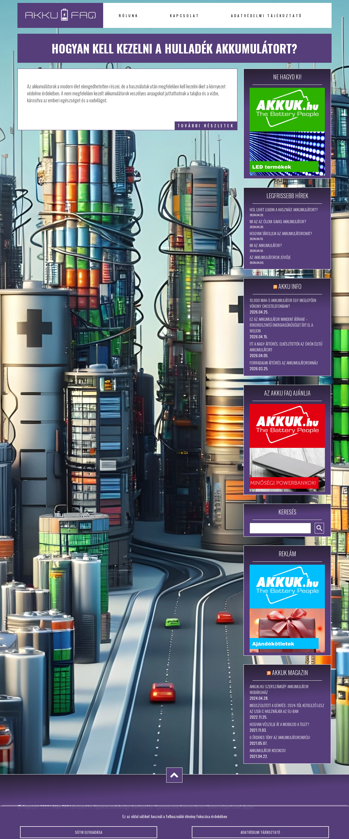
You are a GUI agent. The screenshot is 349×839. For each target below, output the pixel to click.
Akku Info (289, 286)
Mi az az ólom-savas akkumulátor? (278, 221)
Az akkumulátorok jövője (270, 257)
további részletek (206, 125)
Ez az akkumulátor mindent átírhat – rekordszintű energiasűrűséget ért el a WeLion (281, 325)
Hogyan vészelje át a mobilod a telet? (279, 724)
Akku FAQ (60, 807)
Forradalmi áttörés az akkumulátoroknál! (284, 363)
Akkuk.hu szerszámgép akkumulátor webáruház (279, 689)
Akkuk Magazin (290, 672)
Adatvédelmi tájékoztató (267, 15)
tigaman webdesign (112, 807)
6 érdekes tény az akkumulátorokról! (280, 737)
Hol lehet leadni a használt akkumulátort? (284, 209)
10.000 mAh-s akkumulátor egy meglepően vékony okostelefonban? (283, 303)
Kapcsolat (184, 15)
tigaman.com (166, 807)
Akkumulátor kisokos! (268, 750)
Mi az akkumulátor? (266, 245)
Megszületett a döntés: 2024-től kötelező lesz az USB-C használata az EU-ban (287, 708)
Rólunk (129, 15)
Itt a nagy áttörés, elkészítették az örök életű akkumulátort (286, 347)
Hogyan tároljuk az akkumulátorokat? (281, 233)
